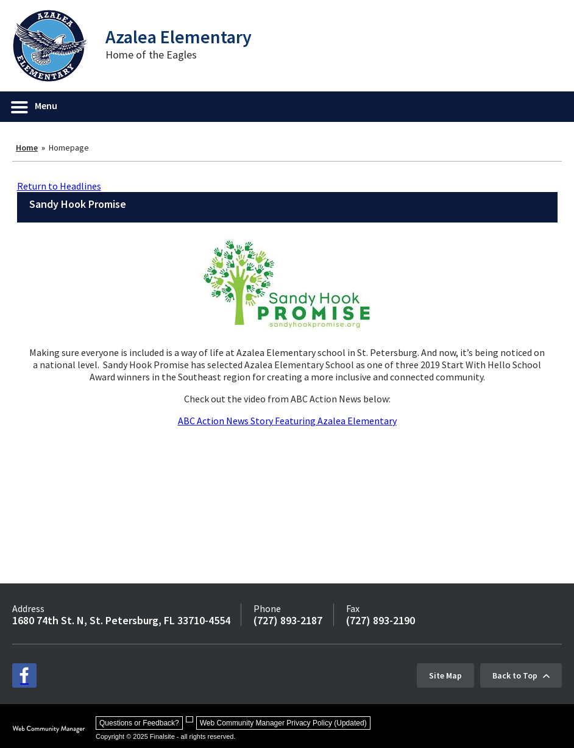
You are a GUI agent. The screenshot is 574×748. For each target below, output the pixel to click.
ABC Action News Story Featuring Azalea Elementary (287, 421)
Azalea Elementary (178, 36)
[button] (34, 106)
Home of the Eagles (151, 55)
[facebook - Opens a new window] (24, 675)
